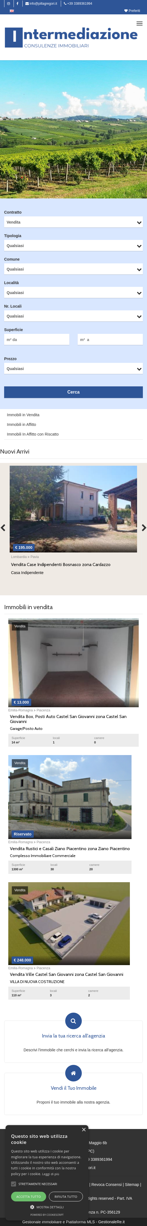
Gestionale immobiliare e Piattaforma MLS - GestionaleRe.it (73, 1222)
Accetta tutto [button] (28, 1196)
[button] (13, 1184)
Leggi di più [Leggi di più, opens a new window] (50, 1174)
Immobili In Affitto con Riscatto (33, 434)
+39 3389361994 (78, 4)
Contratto (13, 212)
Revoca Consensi (106, 1184)
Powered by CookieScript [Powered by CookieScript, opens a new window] (47, 1215)
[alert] (47, 1172)
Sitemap (132, 1184)
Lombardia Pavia (25, 557)
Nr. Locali (13, 306)
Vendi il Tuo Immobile (73, 1088)
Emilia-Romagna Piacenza (29, 710)
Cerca (73, 392)
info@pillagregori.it (41, 4)
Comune (12, 259)
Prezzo (10, 359)
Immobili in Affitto (21, 424)
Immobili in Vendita (23, 415)
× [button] (84, 1130)
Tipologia (12, 236)
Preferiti (132, 11)
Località (11, 283)
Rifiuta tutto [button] (65, 1196)
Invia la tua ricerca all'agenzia (73, 1036)
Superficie (13, 330)
